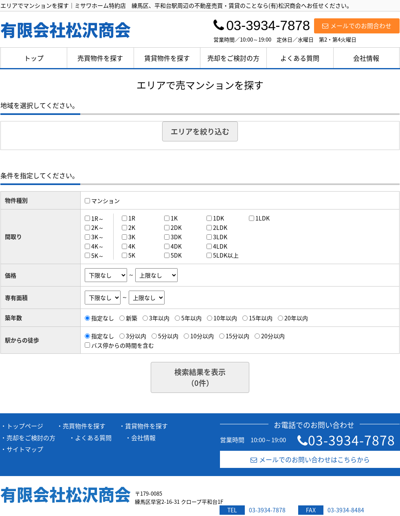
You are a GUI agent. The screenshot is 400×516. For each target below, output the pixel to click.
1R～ (97, 218)
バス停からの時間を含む (122, 345)
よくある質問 (299, 58)
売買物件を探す (100, 58)
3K (131, 237)
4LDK (220, 246)
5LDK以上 (226, 255)
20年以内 (296, 318)
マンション (105, 200)
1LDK (262, 218)
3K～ (97, 237)
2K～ (97, 227)
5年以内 (191, 318)
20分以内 (273, 336)
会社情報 (366, 58)
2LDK (220, 227)
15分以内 (237, 336)
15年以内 (261, 318)
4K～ (97, 246)
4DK (176, 246)
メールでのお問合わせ (356, 25)
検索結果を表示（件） (200, 377)
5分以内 (168, 336)
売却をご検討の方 (233, 58)
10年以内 (225, 318)
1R (131, 218)
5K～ (97, 255)
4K (131, 246)
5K (131, 255)
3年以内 (159, 318)
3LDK (220, 237)
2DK (176, 227)
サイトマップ (25, 449)
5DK (176, 255)
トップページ (25, 425)
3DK (176, 237)
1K (174, 218)
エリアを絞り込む (200, 131)
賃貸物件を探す (167, 58)
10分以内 (202, 336)
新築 (131, 318)
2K (131, 227)
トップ (34, 58)
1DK (218, 218)
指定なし (102, 318)
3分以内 (136, 336)
